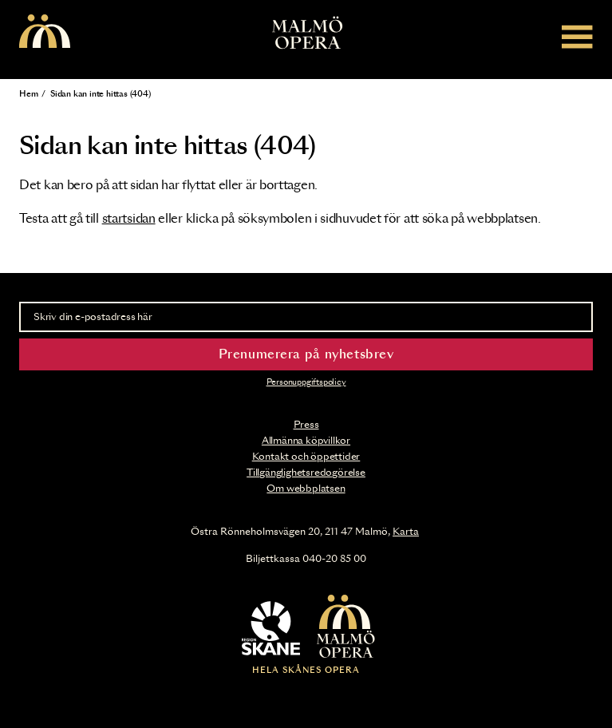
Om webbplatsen (306, 488)
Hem (28, 94)
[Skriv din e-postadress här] (306, 317)
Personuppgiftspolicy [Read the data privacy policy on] (306, 382)
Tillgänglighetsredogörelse (306, 472)
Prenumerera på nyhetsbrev (306, 355)
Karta (406, 531)
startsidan (129, 219)
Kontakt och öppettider (306, 456)
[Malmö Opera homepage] (44, 32)
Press (306, 424)
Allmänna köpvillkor (306, 440)
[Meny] (577, 36)
